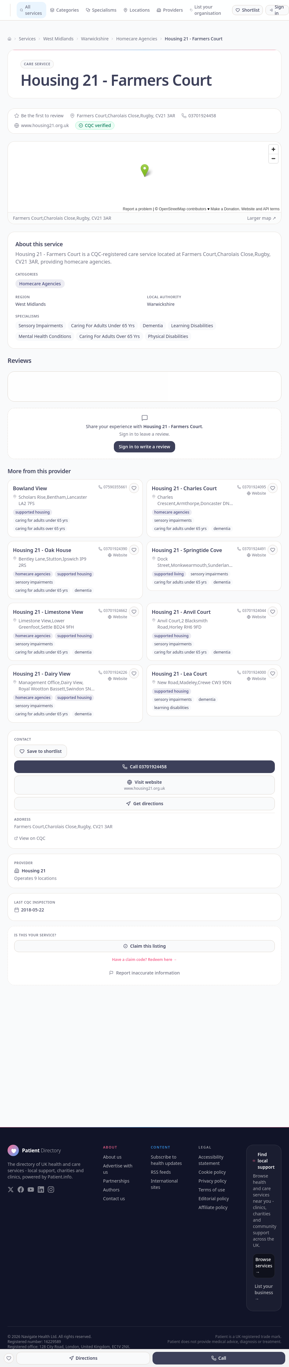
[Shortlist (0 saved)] (247, 10)
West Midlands (58, 39)
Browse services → (263, 1265)
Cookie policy (212, 1172)
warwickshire (161, 304)
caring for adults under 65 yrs (103, 326)
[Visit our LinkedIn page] (41, 1189)
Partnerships (116, 1181)
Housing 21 (30, 871)
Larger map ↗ (261, 218)
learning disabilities (192, 326)
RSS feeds (161, 1172)
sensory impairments (41, 326)
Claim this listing (144, 946)
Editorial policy (213, 1198)
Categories (64, 10)
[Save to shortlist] (134, 488)
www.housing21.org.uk (41, 125)
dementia (153, 326)
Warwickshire (95, 39)
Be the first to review (39, 116)
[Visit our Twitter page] (11, 1189)
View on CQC (29, 838)
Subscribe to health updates (166, 1160)
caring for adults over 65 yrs (109, 336)
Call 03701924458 (144, 767)
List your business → (264, 1292)
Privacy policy (212, 1181)
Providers (170, 10)
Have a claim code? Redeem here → (144, 959)
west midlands (30, 304)
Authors (111, 1190)
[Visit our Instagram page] (51, 1189)
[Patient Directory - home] (7, 10)
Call (218, 1358)
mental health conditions (45, 336)
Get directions (145, 803)
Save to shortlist (40, 751)
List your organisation (205, 10)
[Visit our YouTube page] (31, 1189)
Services (27, 39)
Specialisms (101, 10)
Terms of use (211, 1190)
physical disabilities (168, 336)
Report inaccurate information (144, 973)
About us (112, 1157)
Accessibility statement (210, 1160)
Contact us (114, 1198)
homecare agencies (40, 284)
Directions (83, 1358)
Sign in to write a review (144, 447)
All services (31, 10)
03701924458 (198, 116)
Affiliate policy (212, 1207)
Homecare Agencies (136, 39)
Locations (136, 10)
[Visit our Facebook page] (21, 1189)
